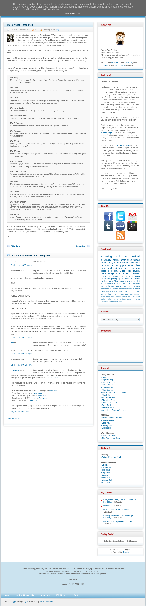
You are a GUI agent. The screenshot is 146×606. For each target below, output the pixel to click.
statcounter (105, 279)
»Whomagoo (106, 428)
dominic (118, 286)
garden (129, 299)
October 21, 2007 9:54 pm (21, 365)
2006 (129, 296)
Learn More (69, 13)
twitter (127, 294)
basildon (104, 299)
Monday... (107, 506)
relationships (134, 273)
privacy (124, 286)
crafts (138, 291)
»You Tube (105, 483)
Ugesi (26, 602)
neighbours (104, 301)
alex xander (15, 370)
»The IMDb (105, 470)
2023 (138, 296)
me (125, 256)
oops (118, 273)
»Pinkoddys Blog (108, 400)
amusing (46, 30)
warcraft (110, 284)
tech (119, 262)
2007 (133, 296)
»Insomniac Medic (108, 436)
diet (130, 284)
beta (128, 281)
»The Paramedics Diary (110, 438)
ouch (129, 260)
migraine (121, 279)
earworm (104, 294)
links (129, 271)
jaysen (136, 271)
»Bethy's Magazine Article (111, 457)
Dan (37, 30)
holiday (114, 271)
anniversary (114, 289)
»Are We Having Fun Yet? (111, 418)
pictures (126, 265)
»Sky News (105, 472)
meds (103, 273)
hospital (118, 296)
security (126, 291)
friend (113, 296)
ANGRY (137, 294)
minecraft (137, 299)
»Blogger (104, 465)
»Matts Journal (107, 390)
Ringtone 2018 (52, 378)
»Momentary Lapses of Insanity (113, 392)
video (122, 271)
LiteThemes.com (46, 602)
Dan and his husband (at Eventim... (117, 510)
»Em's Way (105, 423)
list (138, 281)
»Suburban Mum (108, 408)
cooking (115, 299)
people (134, 281)
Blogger (125, 552)
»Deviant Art (106, 467)
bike (109, 299)
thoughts (136, 284)
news (103, 268)
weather (110, 268)
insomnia (135, 268)
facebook (123, 299)
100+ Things (120, 65)
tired (112, 265)
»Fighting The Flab (108, 382)
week (137, 279)
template (135, 265)
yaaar (130, 286)
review (121, 281)
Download (53, 390)
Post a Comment (14, 419)
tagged (136, 260)
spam (111, 281)
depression (105, 289)
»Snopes (104, 475)
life (102, 281)
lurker (126, 289)
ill (115, 262)
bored (103, 296)
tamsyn (110, 273)
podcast (124, 296)
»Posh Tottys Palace (109, 403)
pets (109, 276)
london (110, 294)
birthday (119, 268)
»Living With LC (107, 387)
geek (137, 262)
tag (110, 301)
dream (131, 289)
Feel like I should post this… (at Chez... (119, 522)
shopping (123, 276)
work (133, 279)
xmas (137, 276)
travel (113, 301)
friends (104, 262)
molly (108, 286)
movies (124, 273)
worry (116, 301)
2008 (131, 294)
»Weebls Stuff (106, 480)
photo (123, 260)
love (116, 294)
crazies (126, 268)
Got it (80, 13)
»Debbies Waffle (107, 420)
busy (110, 262)
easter (121, 289)
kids (132, 262)
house (115, 276)
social (127, 279)
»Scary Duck (106, 405)
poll (115, 291)
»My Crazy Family (108, 397)
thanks (103, 284)
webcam (136, 286)
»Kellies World (107, 385)
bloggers (105, 271)
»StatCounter (106, 478)
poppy (120, 291)
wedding (121, 284)
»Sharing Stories (108, 425)
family (118, 265)
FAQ (106, 65)
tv (125, 281)
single (131, 276)
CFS (116, 281)
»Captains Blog (107, 380)
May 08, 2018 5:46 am (20, 412)
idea (103, 286)
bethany (105, 265)
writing (121, 301)
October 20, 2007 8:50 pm (21, 354)
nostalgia (109, 291)
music (53, 30)
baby (112, 286)
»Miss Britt (105, 395)
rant (117, 256)
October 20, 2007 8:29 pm (21, 337)
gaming (114, 279)
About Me (128, 63)
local (106, 281)
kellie (116, 259)
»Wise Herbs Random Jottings (113, 410)
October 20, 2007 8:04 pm (21, 265)
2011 (132, 291)
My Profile (115, 63)
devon (108, 296)
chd (127, 284)
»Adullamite (106, 377)
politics (121, 294)
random (125, 262)
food (116, 284)
